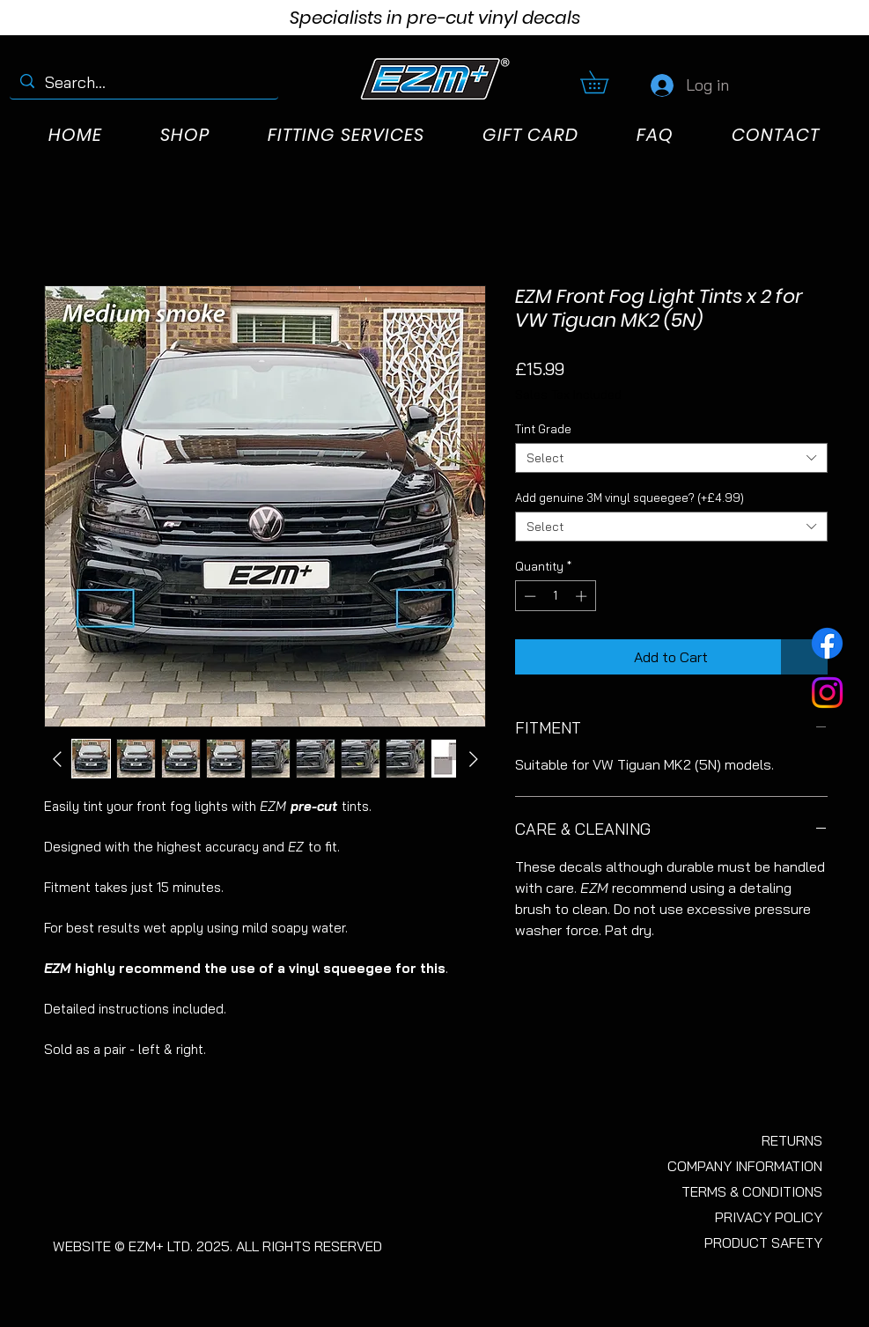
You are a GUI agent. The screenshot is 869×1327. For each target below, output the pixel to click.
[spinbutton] (555, 596)
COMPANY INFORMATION (744, 1166)
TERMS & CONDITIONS (751, 1191)
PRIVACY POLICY (768, 1217)
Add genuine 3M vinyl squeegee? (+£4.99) (629, 497)
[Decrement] (528, 596)
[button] (605, 81)
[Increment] (582, 596)
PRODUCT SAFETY (763, 1242)
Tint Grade (543, 429)
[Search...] (143, 82)
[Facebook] (827, 643)
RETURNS (792, 1140)
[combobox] (671, 458)
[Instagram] (827, 692)
